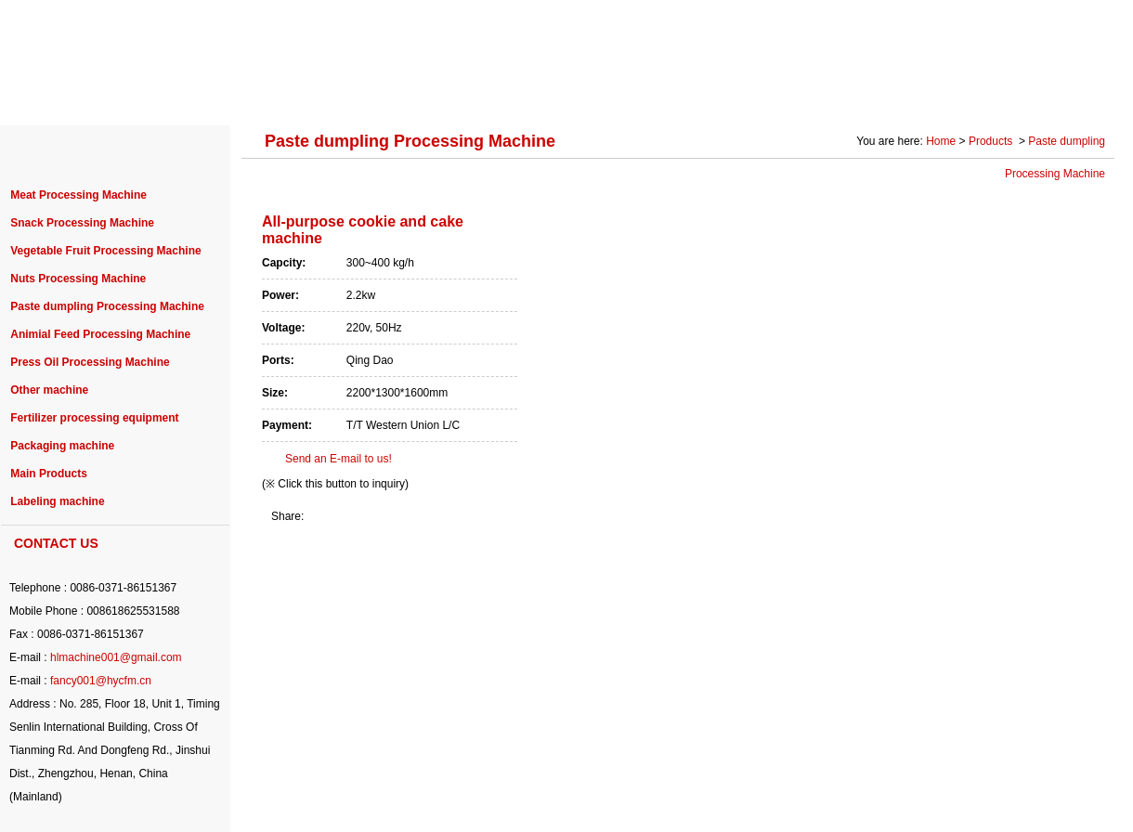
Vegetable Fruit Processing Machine (105, 250)
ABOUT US (151, 94)
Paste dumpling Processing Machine (107, 306)
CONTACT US (1053, 94)
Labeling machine (57, 501)
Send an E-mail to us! (338, 458)
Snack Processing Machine (82, 222)
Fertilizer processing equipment (94, 417)
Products (992, 141)
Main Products (48, 473)
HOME (55, 94)
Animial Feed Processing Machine (100, 334)
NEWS (619, 94)
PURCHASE (521, 94)
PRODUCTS (263, 94)
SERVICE (710, 94)
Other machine (49, 390)
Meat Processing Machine (78, 195)
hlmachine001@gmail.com (116, 657)
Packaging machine (62, 445)
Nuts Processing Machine (78, 278)
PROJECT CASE (392, 94)
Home (941, 141)
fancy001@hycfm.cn (100, 680)
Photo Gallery (930, 94)
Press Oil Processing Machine (89, 362)
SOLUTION (814, 94)
